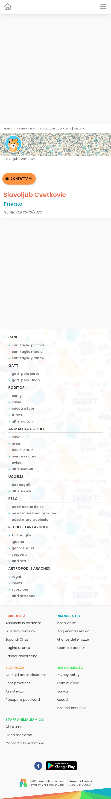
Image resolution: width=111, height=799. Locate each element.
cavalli (17, 437)
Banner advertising (22, 655)
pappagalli (21, 484)
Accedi (62, 699)
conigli (17, 395)
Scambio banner (71, 647)
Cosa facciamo (19, 734)
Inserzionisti (26, 128)
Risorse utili (68, 615)
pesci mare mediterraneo (34, 513)
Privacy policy (68, 674)
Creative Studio (52, 785)
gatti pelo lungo (26, 380)
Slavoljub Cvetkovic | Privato (62, 128)
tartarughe (22, 535)
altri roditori (22, 421)
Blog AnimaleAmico (73, 631)
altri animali (22, 469)
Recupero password (23, 699)
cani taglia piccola (28, 345)
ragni (16, 576)
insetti (17, 583)
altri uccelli (21, 491)
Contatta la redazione (25, 743)
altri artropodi (24, 596)
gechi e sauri (23, 548)
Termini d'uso (68, 683)
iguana (18, 541)
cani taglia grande (28, 358)
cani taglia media (27, 351)
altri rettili (20, 561)
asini (16, 443)
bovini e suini (23, 450)
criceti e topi (23, 408)
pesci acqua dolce (28, 507)
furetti (17, 415)
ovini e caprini (24, 456)
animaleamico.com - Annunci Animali (65, 781)
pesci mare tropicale (30, 519)
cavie (16, 402)
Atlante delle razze (73, 639)
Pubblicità (16, 615)
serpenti (19, 554)
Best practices (18, 683)
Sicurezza (15, 667)
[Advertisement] (55, 69)
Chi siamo (14, 726)
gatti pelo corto (25, 373)
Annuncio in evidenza (23, 622)
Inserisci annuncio (72, 707)
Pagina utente (18, 647)
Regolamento (70, 667)
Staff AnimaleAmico (25, 719)
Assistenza (15, 691)
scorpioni (20, 589)
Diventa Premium (20, 631)
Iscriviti (62, 691)
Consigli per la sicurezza (26, 674)
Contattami (21, 179)
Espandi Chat (17, 639)
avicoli (17, 462)
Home (8, 128)
